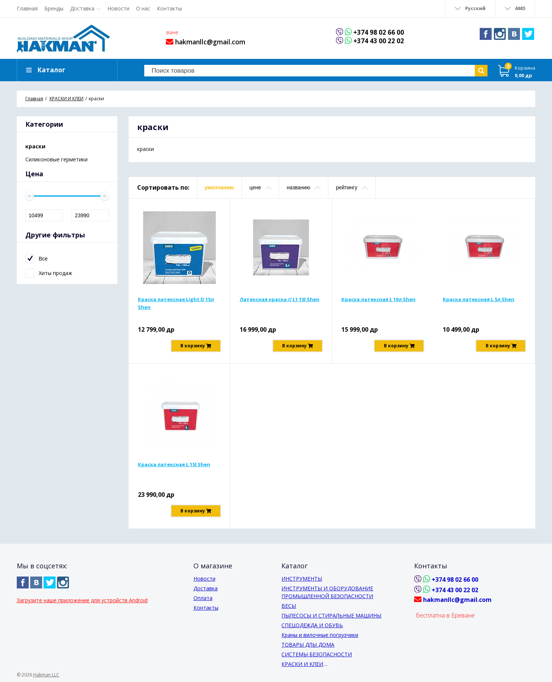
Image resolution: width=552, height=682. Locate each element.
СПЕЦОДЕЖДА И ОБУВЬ (312, 625)
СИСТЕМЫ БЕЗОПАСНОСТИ (316, 654)
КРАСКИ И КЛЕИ (302, 663)
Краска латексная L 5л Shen (478, 299)
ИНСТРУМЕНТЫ (301, 578)
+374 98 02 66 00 (378, 32)
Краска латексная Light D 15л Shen (176, 303)
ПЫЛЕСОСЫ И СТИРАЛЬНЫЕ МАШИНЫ (331, 615)
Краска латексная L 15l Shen (174, 464)
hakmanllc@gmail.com (205, 41)
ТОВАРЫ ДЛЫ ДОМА (307, 644)
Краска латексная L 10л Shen (378, 299)
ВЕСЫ (288, 605)
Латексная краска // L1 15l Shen (279, 299)
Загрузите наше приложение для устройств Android (82, 600)
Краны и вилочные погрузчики (319, 634)
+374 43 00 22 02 (378, 41)
